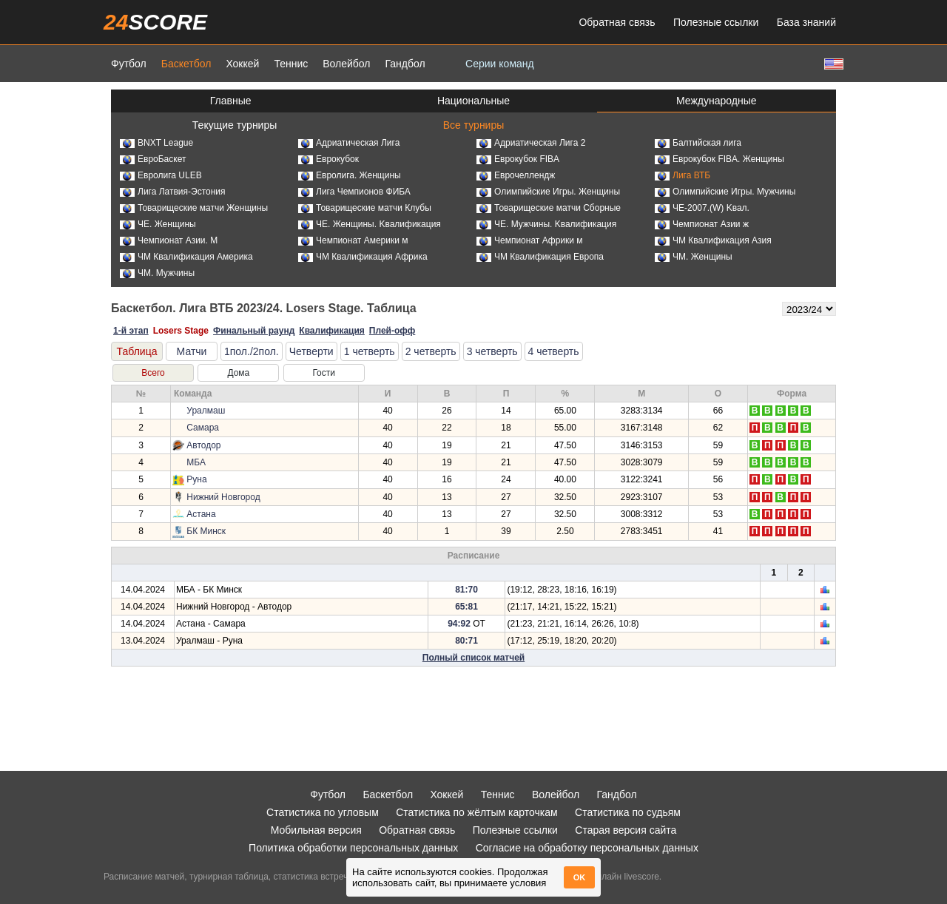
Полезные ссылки (715, 22)
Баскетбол (186, 64)
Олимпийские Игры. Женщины (548, 191)
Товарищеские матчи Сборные (548, 208)
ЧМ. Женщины (693, 257)
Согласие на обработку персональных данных (587, 848)
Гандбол (405, 64)
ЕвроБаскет (153, 159)
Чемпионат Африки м (529, 240)
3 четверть (492, 351)
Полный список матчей (473, 657)
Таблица (137, 351)
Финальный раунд (253, 330)
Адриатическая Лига (349, 143)
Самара (202, 427)
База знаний (806, 22)
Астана (200, 514)
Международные (716, 101)
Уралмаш (205, 410)
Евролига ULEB (161, 175)
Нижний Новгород (223, 497)
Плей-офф (392, 330)
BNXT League (156, 143)
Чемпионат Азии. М (169, 240)
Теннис (291, 64)
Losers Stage (181, 330)
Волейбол (346, 64)
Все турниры (474, 125)
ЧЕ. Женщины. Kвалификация (369, 224)
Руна (196, 479)
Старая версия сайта (625, 830)
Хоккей (242, 64)
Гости (323, 373)
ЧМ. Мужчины (157, 273)
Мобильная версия (316, 830)
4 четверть (553, 351)
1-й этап (131, 330)
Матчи (192, 351)
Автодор (203, 445)
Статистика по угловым (322, 812)
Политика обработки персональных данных (353, 848)
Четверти (311, 351)
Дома (238, 373)
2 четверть (430, 351)
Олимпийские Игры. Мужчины (725, 191)
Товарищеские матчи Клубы (364, 208)
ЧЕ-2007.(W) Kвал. (702, 208)
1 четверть (369, 351)
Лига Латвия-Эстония (173, 191)
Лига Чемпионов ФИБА (354, 191)
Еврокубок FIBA (517, 159)
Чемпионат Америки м (353, 240)
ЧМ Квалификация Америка (186, 257)
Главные (231, 101)
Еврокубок (328, 159)
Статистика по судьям (628, 812)
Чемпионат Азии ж (702, 224)
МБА (196, 462)
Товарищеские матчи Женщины (194, 208)
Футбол (128, 64)
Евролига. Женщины (349, 175)
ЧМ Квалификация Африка (363, 257)
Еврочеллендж (515, 175)
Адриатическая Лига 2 (530, 143)
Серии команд (499, 64)
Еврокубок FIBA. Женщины (719, 159)
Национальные (473, 101)
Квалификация (332, 330)
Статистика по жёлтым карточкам (477, 812)
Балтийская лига (698, 143)
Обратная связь (617, 22)
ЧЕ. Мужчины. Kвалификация (546, 224)
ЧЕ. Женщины (158, 224)
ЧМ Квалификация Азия (713, 240)
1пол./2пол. (251, 351)
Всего (152, 373)
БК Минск (206, 531)
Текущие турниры (234, 125)
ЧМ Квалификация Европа (540, 257)
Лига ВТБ (682, 175)
